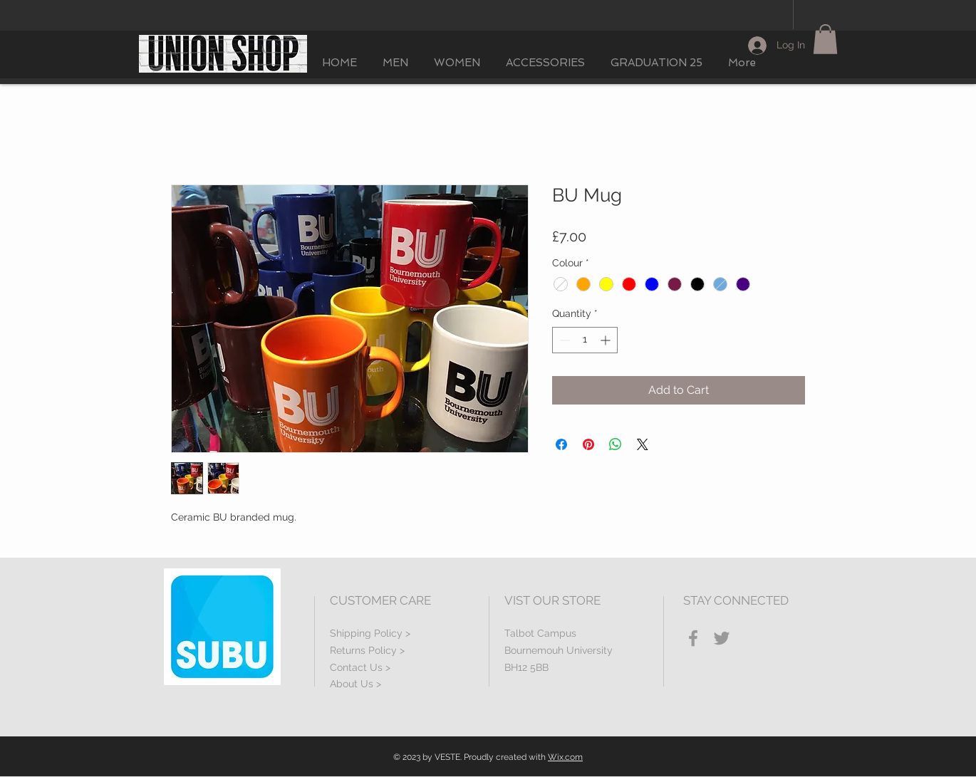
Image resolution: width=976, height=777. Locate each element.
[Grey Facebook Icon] (693, 638)
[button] (825, 39)
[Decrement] (563, 340)
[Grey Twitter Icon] (721, 638)
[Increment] (607, 340)
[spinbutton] (585, 340)
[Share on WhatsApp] (615, 444)
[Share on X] (642, 444)
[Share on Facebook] (561, 444)
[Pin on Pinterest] (588, 444)
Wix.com (565, 757)
